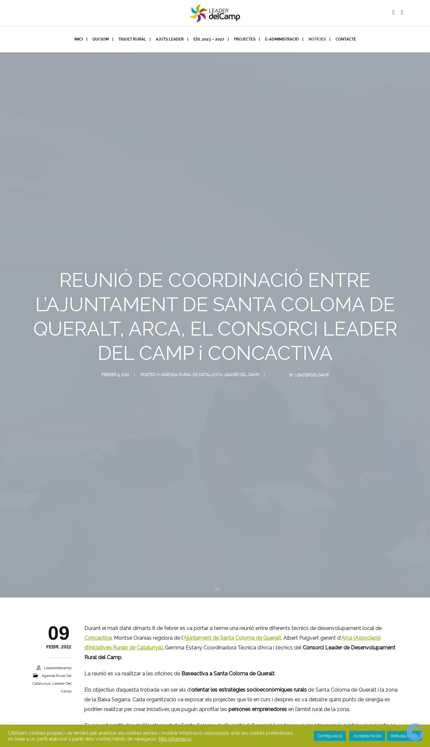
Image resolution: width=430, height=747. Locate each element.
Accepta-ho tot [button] (367, 735)
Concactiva (98, 638)
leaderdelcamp (312, 375)
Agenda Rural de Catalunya (191, 375)
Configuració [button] (330, 735)
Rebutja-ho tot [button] (404, 735)
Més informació (174, 738)
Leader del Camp (241, 375)
